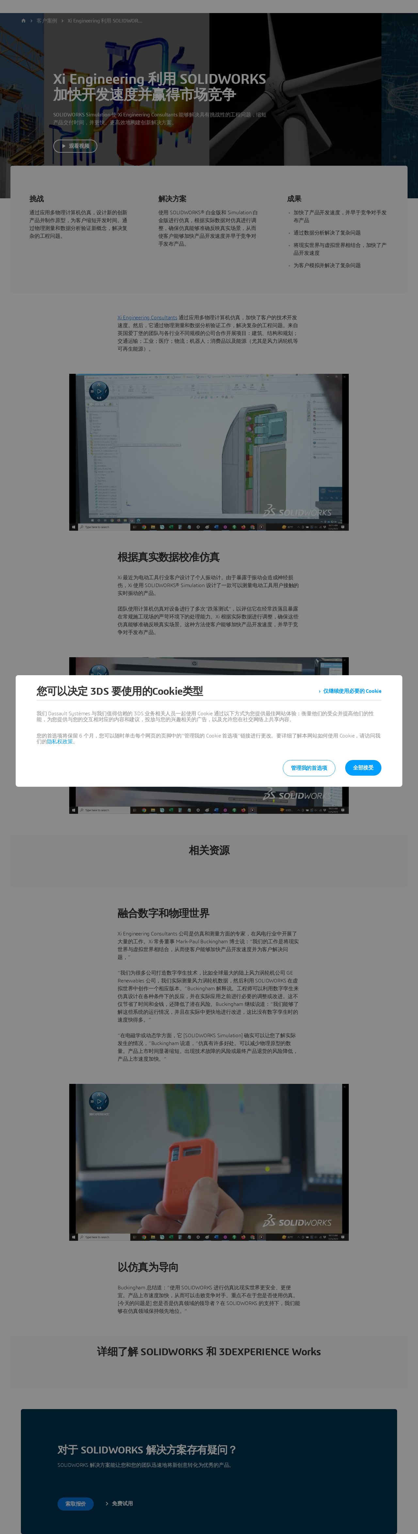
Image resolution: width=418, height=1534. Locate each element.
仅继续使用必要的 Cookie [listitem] (352, 691)
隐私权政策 (60, 741)
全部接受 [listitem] (363, 767)
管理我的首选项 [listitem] (308, 768)
